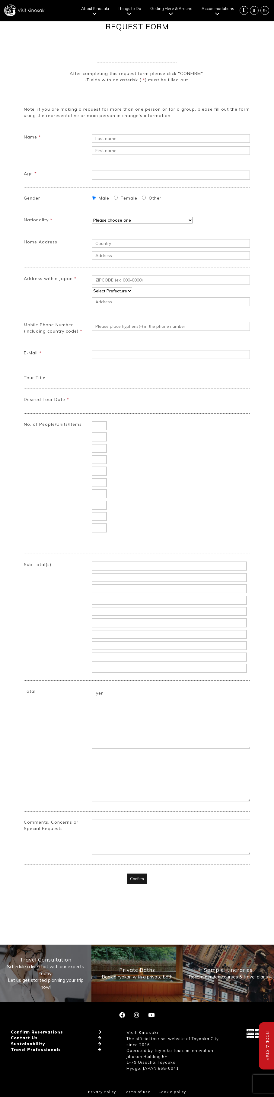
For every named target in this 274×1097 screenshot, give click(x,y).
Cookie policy (172, 1091)
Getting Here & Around (171, 8)
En (265, 10)
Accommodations (218, 8)
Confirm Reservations (37, 1032)
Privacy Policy (102, 1091)
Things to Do (129, 8)
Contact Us (24, 1037)
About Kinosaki (95, 8)
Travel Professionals (36, 1049)
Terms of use (137, 1091)
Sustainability (28, 1043)
